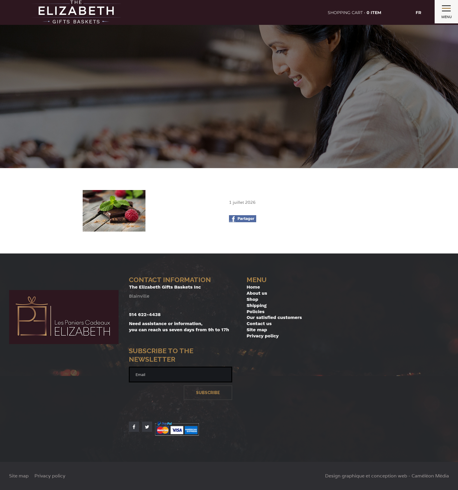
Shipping (257, 305)
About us (257, 293)
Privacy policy (263, 336)
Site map (257, 329)
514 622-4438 (145, 314)
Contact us (259, 323)
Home (253, 287)
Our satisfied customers (274, 317)
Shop (252, 299)
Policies (255, 311)
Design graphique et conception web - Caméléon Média (387, 476)
